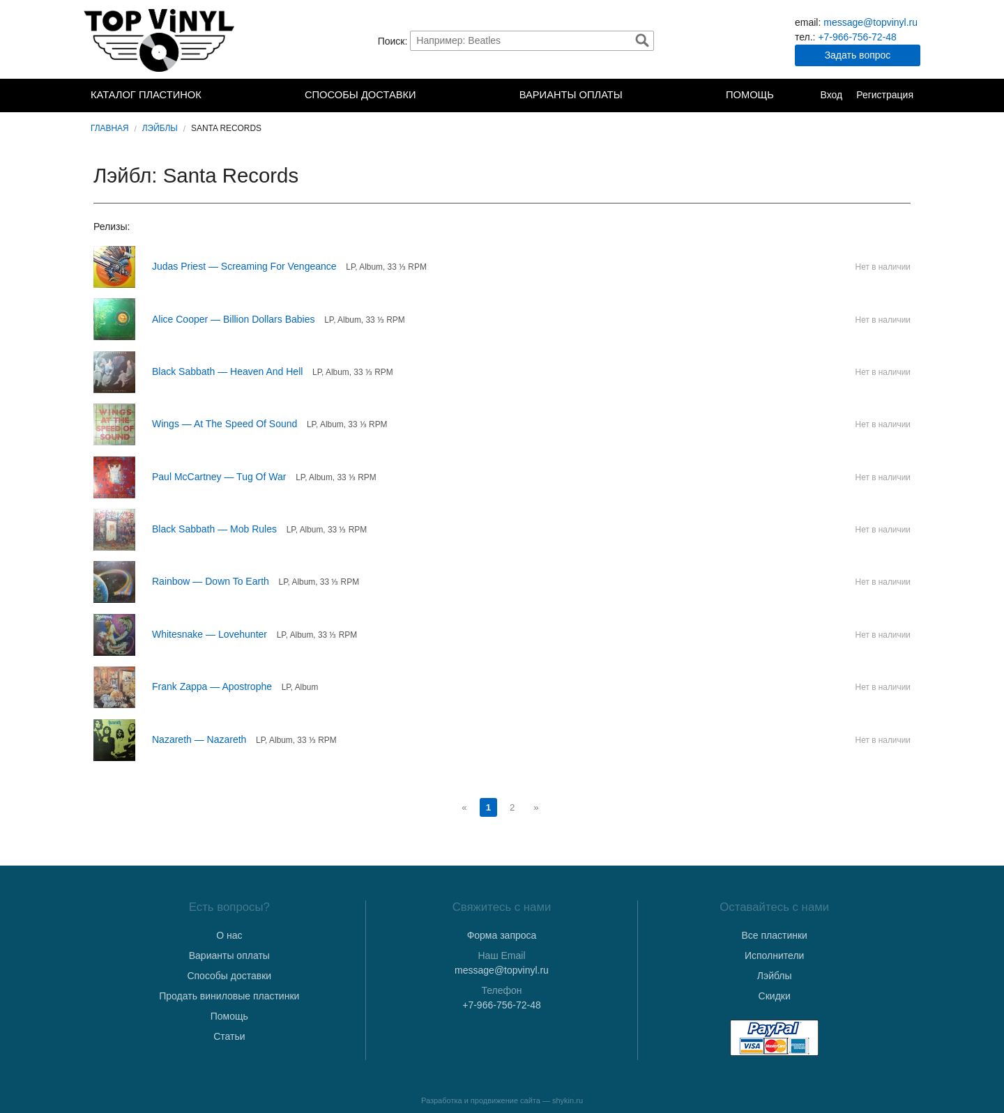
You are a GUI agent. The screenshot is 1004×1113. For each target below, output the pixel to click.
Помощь (750, 94)
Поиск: (393, 40)
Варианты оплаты (571, 94)
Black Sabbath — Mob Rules (214, 529)
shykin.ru (567, 1100)
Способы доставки (360, 94)
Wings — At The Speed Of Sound (224, 423)
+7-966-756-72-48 (857, 37)
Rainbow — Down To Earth (210, 581)
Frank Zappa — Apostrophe (212, 686)
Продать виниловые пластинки (229, 995)
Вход (831, 94)
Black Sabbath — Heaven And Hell (227, 371)
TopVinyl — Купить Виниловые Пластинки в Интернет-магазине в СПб (160, 40)
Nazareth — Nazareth (199, 739)
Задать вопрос (858, 55)
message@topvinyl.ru (870, 22)
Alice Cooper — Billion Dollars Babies (233, 319)
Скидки (775, 995)
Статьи (229, 1036)
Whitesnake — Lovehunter (209, 634)
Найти (642, 40)
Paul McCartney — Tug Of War (219, 476)
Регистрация (884, 94)
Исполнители (774, 955)
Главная (110, 128)
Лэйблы (160, 128)
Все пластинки (774, 935)
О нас (229, 935)
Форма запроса (502, 935)
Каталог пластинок (146, 94)
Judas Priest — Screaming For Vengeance (244, 266)
